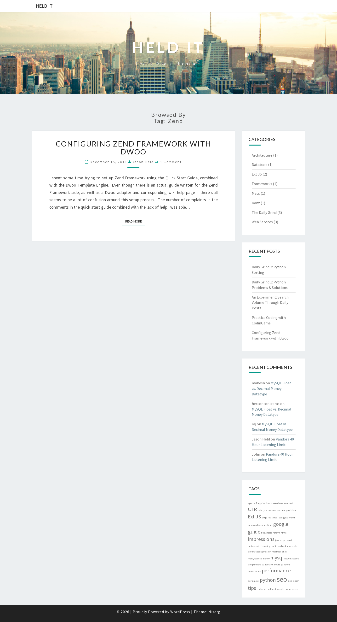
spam (296, 580)
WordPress (180, 611)
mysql (277, 557)
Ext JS (257, 174)
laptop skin (254, 546)
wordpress (291, 589)
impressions (261, 539)
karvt (289, 540)
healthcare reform (270, 532)
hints (283, 532)
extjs (264, 517)
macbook (281, 546)
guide (254, 531)
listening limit (268, 546)
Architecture (262, 155)
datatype (262, 510)
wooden (281, 589)
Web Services (262, 221)
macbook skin (279, 551)
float (270, 517)
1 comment (171, 162)
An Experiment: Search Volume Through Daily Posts (270, 303)
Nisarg (214, 611)
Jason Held (143, 162)
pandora (256, 564)
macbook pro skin (261, 551)
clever (280, 503)
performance (276, 570)
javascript (280, 540)
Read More (135, 221)
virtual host (270, 589)
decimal (272, 510)
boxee (273, 503)
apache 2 (252, 503)
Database (259, 164)
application (264, 503)
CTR (252, 509)
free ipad (278, 517)
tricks (260, 589)
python (268, 579)
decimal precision (286, 510)
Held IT (44, 6)
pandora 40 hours (271, 564)
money (266, 558)
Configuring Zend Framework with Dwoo (133, 147)
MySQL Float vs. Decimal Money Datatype (271, 388)
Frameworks (262, 183)
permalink (253, 580)
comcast (288, 503)
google (280, 524)
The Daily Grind (264, 212)
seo (282, 579)
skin (290, 580)
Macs (256, 193)
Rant (256, 202)
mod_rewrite (255, 558)
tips (252, 588)
